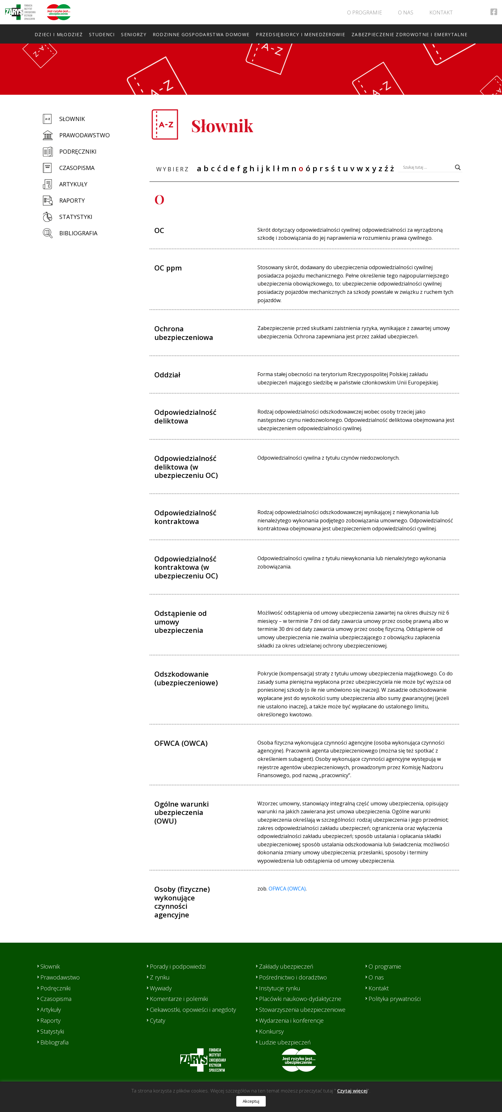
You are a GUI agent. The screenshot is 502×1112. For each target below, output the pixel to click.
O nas (405, 12)
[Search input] (427, 167)
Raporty (72, 200)
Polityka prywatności (394, 999)
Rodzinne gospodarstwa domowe (201, 34)
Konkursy (271, 1031)
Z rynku (160, 977)
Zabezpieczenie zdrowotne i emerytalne (409, 34)
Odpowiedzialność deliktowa (185, 416)
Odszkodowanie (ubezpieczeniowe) (186, 678)
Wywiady (161, 988)
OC (159, 230)
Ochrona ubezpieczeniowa (183, 333)
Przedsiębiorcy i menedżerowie (300, 34)
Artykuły (73, 184)
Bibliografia (78, 233)
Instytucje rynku (279, 988)
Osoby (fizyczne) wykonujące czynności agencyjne (182, 901)
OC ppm (168, 267)
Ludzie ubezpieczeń (285, 1042)
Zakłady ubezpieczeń (286, 966)
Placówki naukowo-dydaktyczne (300, 999)
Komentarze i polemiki (179, 999)
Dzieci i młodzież (59, 34)
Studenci (102, 34)
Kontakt (441, 12)
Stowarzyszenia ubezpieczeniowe (302, 1009)
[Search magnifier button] (457, 167)
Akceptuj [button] (251, 1101)
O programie (364, 12)
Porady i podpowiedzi (178, 966)
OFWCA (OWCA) (180, 743)
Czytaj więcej (352, 1090)
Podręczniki (77, 151)
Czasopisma (76, 168)
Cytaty (157, 1020)
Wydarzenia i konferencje (291, 1020)
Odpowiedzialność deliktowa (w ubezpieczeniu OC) (186, 466)
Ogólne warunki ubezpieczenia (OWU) (181, 812)
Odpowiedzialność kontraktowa (185, 517)
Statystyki (75, 217)
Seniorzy (133, 34)
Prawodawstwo (84, 135)
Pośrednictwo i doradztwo (293, 977)
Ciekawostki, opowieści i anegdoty (193, 1009)
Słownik (72, 119)
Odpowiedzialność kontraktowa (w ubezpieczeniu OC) (186, 567)
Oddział (167, 374)
